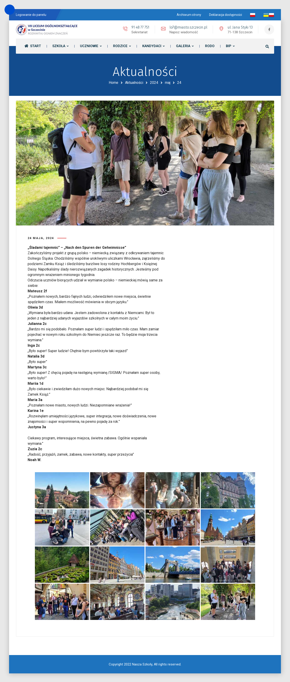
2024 (154, 82)
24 (179, 82)
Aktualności (134, 82)
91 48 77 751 (140, 27)
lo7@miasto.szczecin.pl (188, 27)
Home (113, 82)
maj (167, 82)
